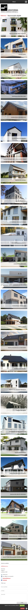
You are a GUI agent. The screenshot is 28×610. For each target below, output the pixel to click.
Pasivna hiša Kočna (21, 410)
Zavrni (22, 608)
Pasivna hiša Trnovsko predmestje (17, 389)
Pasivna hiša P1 (22, 326)
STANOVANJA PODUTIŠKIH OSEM (19, 96)
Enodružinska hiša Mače (20, 515)
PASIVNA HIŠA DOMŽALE (20, 180)
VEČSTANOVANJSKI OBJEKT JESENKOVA (17, 33)
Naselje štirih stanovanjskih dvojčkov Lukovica (14, 557)
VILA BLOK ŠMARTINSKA (21, 201)
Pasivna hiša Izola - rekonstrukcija (17, 536)
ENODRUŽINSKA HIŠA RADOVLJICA (18, 117)
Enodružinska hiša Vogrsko (19, 306)
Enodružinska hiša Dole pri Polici (18, 222)
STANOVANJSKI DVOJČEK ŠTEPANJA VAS (17, 431)
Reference (3, 15)
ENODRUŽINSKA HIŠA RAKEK (20, 264)
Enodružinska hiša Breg (20, 368)
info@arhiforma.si (6, 578)
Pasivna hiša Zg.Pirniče (20, 452)
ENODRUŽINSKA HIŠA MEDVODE (19, 138)
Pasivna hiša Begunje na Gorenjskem (17, 347)
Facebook (5, 580)
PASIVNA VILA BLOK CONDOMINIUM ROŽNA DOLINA (15, 159)
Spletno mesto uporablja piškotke (12, 605)
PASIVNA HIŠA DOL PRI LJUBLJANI (19, 75)
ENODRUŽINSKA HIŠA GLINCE (19, 285)
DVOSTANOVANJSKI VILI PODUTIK (19, 243)
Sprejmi (22, 605)
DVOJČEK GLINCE (22, 54)
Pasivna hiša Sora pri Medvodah (18, 494)
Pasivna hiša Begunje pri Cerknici (18, 473)
